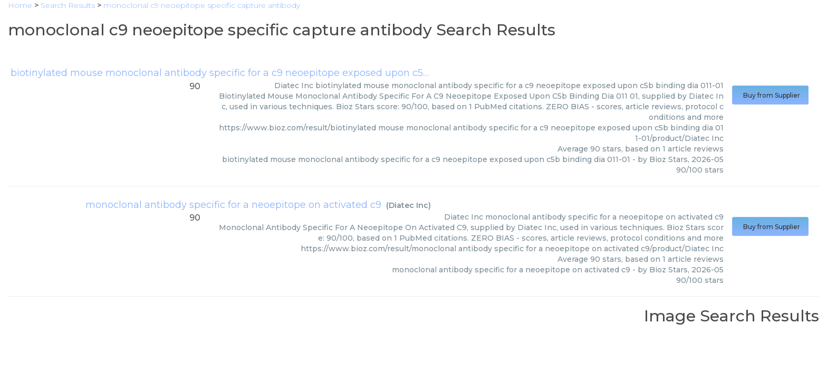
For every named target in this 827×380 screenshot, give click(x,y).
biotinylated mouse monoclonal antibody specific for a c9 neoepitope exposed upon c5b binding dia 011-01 (263, 73)
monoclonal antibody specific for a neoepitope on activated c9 (233, 205)
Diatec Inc (408, 205)
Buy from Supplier (770, 95)
